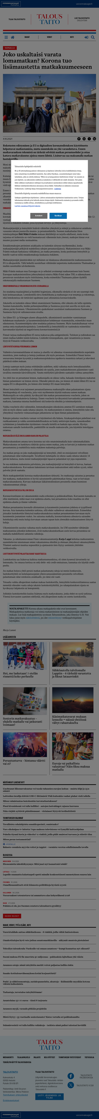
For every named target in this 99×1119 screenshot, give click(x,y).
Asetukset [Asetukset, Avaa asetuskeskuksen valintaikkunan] (38, 215)
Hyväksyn (58, 215)
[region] (49, 191)
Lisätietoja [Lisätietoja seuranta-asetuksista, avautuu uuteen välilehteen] (57, 189)
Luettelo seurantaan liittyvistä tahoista (27, 206)
